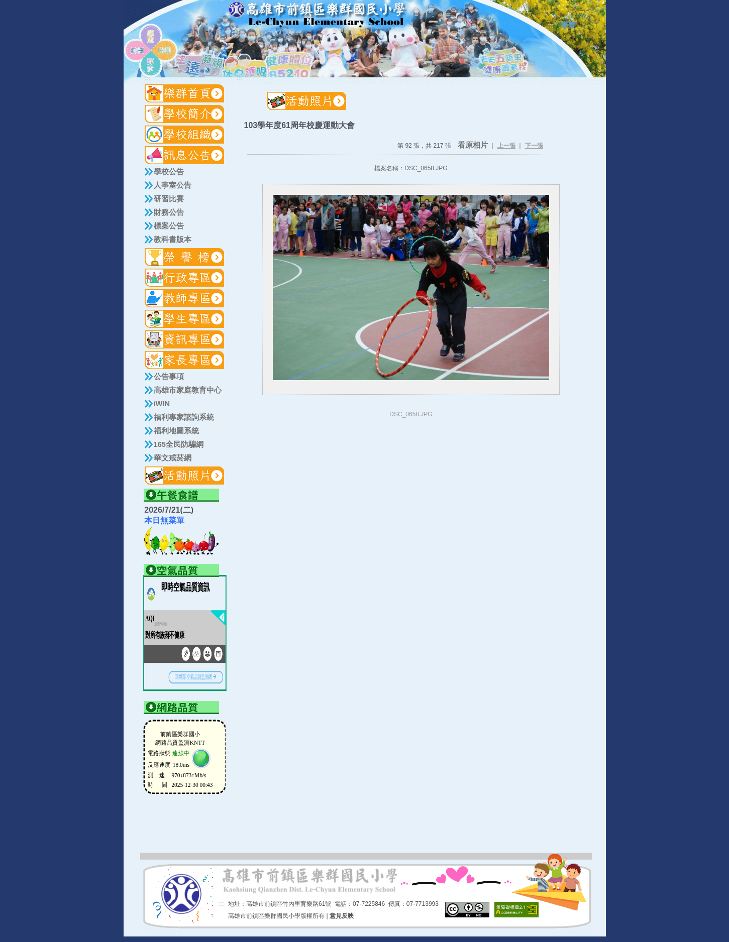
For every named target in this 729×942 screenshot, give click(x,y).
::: (550, 25)
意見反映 (342, 915)
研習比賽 (169, 199)
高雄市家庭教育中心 (188, 390)
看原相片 (473, 145)
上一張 (506, 145)
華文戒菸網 (172, 458)
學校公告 (169, 172)
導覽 (568, 25)
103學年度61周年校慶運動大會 (299, 125)
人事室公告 (172, 185)
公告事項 (169, 377)
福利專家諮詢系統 (184, 417)
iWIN (162, 404)
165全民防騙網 (178, 444)
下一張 (534, 145)
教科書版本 (172, 240)
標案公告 (169, 226)
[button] (185, 114)
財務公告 (169, 212)
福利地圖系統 (176, 431)
